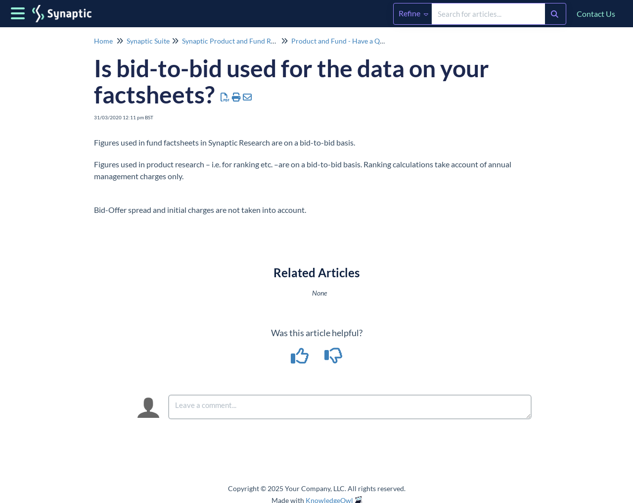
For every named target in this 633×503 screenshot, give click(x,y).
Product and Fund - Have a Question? (348, 41)
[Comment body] (350, 407)
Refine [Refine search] (413, 13)
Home (103, 41)
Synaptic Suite (148, 41)
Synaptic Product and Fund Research (238, 41)
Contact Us (596, 13)
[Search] (554, 13)
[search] (488, 13)
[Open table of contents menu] (19, 12)
